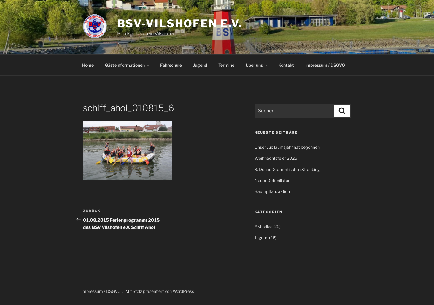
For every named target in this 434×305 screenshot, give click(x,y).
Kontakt (286, 65)
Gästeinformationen (127, 65)
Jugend (200, 65)
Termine (226, 65)
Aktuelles (263, 226)
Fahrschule (171, 65)
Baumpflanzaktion (272, 191)
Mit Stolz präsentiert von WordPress (159, 291)
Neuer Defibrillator (272, 180)
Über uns (257, 65)
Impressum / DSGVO (325, 65)
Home (88, 65)
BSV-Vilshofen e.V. (180, 23)
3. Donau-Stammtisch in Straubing (287, 169)
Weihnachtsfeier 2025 (276, 158)
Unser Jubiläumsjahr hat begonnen (287, 147)
